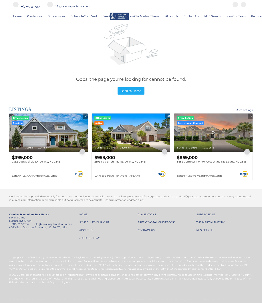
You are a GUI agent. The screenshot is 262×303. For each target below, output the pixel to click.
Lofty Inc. (31, 299)
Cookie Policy (137, 299)
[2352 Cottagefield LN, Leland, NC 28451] (48, 133)
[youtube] (243, 5)
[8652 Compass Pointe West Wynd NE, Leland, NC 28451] (213, 133)
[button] (84, 215)
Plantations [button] (34, 16)
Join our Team (236, 16)
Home (17, 16)
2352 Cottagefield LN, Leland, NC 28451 (36, 161)
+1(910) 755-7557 (19, 224)
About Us (171, 16)
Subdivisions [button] (56, 16)
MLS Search (212, 16)
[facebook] (235, 5)
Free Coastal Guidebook (119, 16)
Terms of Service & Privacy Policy (105, 299)
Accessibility (220, 299)
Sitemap (204, 299)
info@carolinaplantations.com (53, 224)
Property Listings (186, 299)
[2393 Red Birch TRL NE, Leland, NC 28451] (131, 133)
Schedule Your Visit (84, 16)
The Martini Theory (147, 16)
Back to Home (131, 91)
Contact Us (191, 16)
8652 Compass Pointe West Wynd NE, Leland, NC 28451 (212, 161)
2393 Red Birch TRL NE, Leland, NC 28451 (120, 161)
